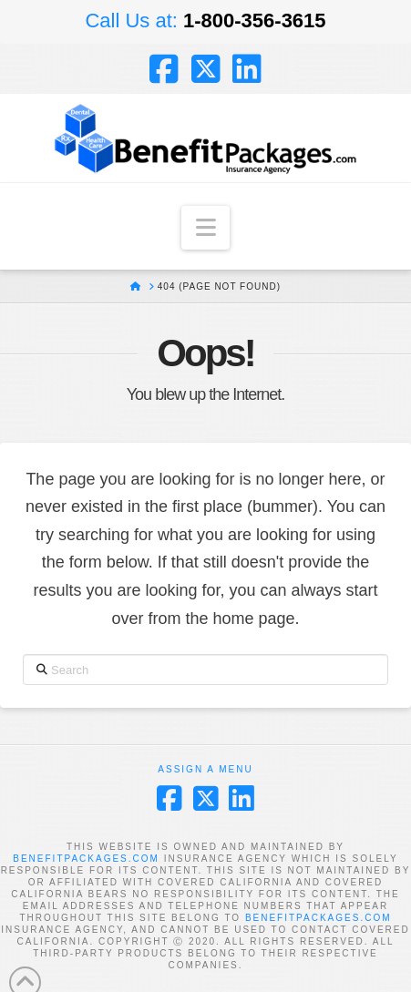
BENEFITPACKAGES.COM (86, 859)
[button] (205, 228)
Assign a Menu (205, 769)
